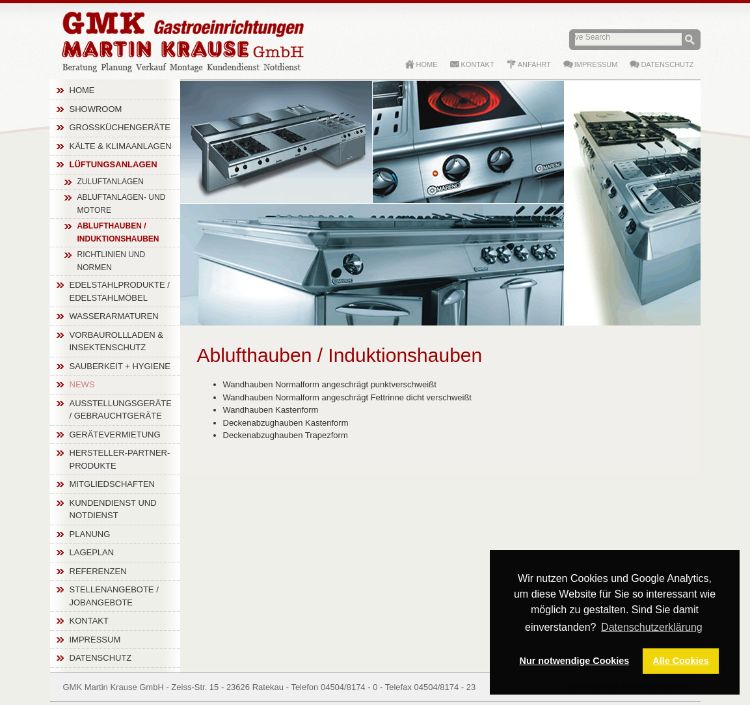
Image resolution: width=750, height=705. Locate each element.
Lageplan (92, 552)
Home (82, 90)
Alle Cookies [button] (680, 661)
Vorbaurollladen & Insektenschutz (117, 341)
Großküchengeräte (120, 127)
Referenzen (98, 571)
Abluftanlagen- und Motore (121, 204)
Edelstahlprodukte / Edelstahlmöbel (120, 291)
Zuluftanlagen (110, 181)
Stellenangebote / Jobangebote (114, 596)
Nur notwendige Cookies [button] (575, 661)
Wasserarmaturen (114, 316)
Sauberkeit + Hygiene (120, 366)
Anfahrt (534, 64)
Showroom (96, 109)
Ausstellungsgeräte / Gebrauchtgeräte (121, 409)
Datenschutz (101, 658)
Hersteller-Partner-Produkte (120, 459)
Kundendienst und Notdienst (113, 509)
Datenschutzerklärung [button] (652, 627)
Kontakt (89, 621)
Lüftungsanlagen (113, 164)
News (82, 384)
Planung (90, 534)
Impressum (95, 639)
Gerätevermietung (115, 434)
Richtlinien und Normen (111, 261)
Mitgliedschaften (112, 484)
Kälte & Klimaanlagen (121, 146)
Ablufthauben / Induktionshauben (118, 232)
